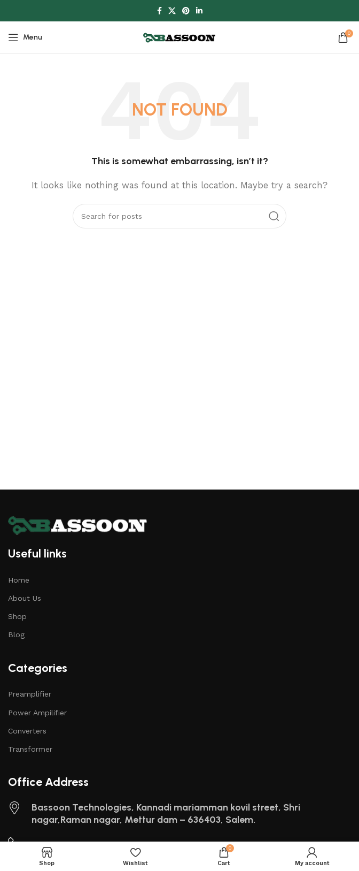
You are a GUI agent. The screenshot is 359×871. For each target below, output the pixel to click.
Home (18, 580)
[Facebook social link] (159, 11)
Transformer (30, 749)
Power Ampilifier (37, 712)
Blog (16, 634)
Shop (17, 616)
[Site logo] (179, 37)
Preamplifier (29, 694)
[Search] (179, 216)
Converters (27, 731)
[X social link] (172, 11)
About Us (24, 598)
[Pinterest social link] (186, 11)
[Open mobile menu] (25, 37)
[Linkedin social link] (199, 11)
